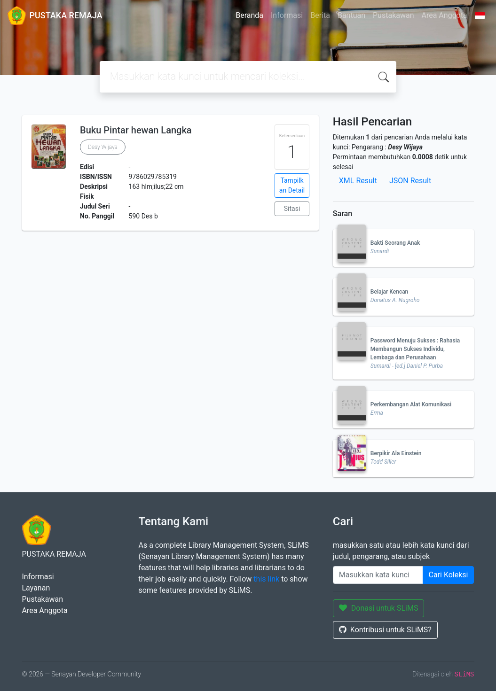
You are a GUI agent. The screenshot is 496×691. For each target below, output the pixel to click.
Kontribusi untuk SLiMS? (385, 629)
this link (266, 579)
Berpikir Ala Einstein (396, 453)
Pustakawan (393, 15)
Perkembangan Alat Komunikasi (410, 404)
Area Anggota (444, 15)
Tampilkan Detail (292, 185)
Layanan (36, 587)
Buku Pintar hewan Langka (136, 130)
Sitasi (292, 208)
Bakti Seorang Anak (395, 243)
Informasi (287, 15)
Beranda (249, 15)
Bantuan (351, 15)
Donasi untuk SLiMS (378, 608)
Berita (320, 15)
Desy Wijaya (103, 147)
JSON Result (410, 180)
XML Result (358, 180)
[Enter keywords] (378, 575)
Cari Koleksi (448, 574)
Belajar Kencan (389, 291)
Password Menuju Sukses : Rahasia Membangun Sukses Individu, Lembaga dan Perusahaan (415, 349)
